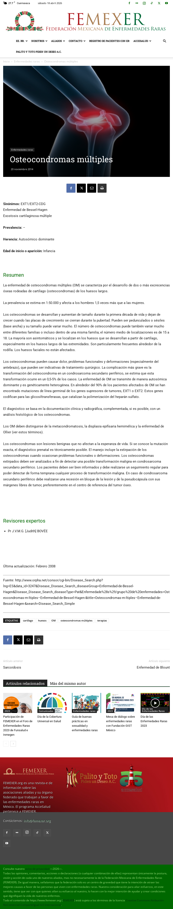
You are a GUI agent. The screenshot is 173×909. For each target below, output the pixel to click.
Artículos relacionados (25, 683)
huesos (42, 620)
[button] (164, 41)
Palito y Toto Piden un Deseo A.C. (38, 51)
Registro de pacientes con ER (109, 41)
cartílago (28, 620)
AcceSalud (142, 41)
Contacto (77, 41)
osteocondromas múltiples (76, 620)
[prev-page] (6, 744)
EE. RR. (22, 41)
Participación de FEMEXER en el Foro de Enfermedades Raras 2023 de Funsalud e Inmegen (17, 725)
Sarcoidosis (12, 667)
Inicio (6, 61)
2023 (7, 711)
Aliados (58, 41)
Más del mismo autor (68, 683)
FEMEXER (68, 900)
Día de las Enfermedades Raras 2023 (154, 721)
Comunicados (46, 711)
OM (53, 620)
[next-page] (13, 744)
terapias (102, 620)
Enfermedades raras (27, 61)
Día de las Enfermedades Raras (153, 710)
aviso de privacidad (37, 869)
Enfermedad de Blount (153, 667)
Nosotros (39, 41)
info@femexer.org (37, 821)
